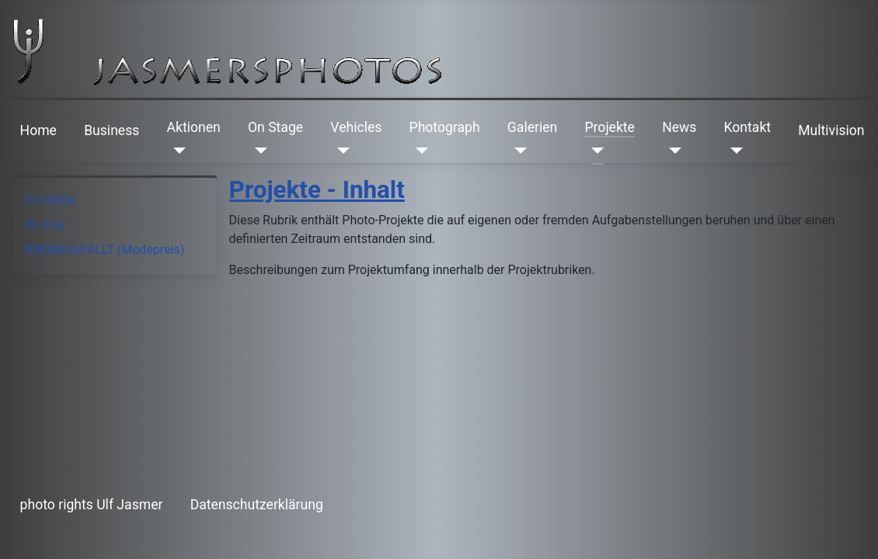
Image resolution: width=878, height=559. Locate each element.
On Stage (275, 127)
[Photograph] (419, 150)
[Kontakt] (734, 150)
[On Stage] (257, 150)
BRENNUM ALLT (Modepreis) (104, 249)
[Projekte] (594, 150)
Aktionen (194, 127)
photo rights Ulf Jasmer (91, 504)
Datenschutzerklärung (256, 504)
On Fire (44, 224)
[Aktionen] (176, 150)
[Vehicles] (340, 150)
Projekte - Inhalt (317, 189)
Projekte (609, 127)
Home (38, 130)
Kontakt (748, 127)
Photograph (444, 127)
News (679, 127)
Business (111, 130)
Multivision (831, 130)
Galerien (532, 127)
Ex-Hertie (50, 200)
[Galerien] (517, 150)
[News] (671, 150)
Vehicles (356, 127)
